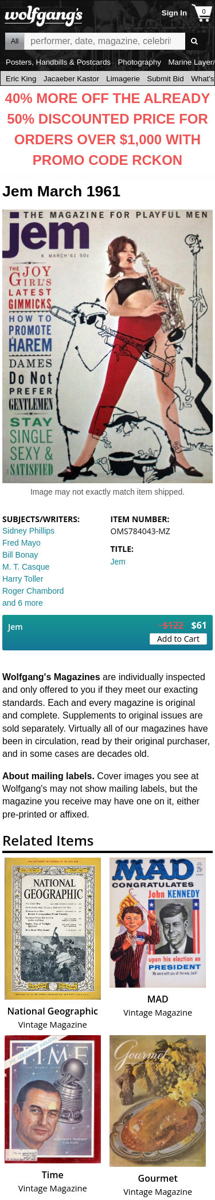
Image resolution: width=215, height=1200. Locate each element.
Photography (139, 62)
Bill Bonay (20, 554)
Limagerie (123, 78)
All (14, 41)
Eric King (21, 78)
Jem (118, 561)
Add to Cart (178, 638)
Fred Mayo (21, 542)
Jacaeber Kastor (71, 78)
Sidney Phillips (28, 530)
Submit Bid (165, 78)
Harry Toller (22, 578)
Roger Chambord (33, 590)
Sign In (174, 13)
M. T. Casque (25, 566)
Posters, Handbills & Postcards (58, 62)
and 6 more (22, 602)
